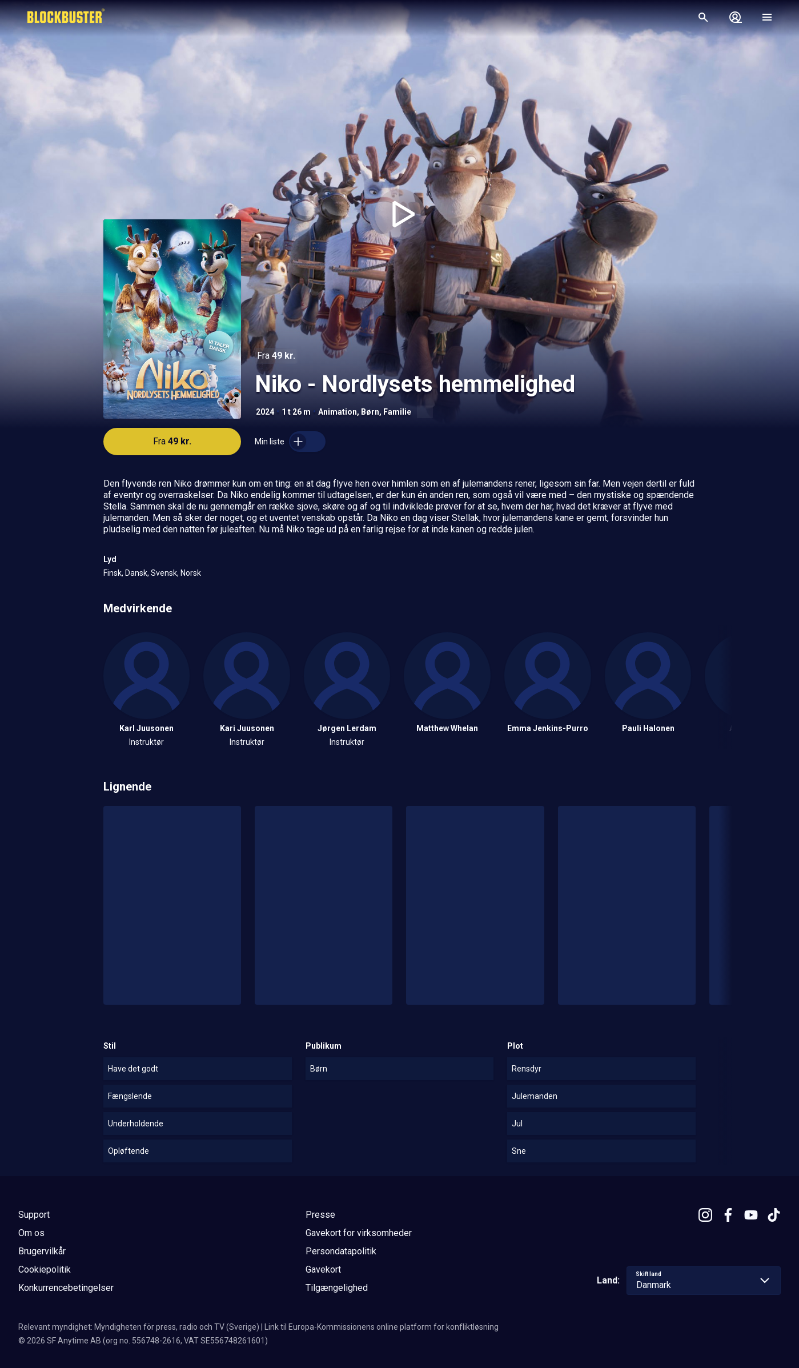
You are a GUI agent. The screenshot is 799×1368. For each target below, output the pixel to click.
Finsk (112, 572)
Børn (370, 411)
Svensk (164, 572)
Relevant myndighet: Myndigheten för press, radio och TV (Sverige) (138, 1326)
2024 (265, 411)
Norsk (190, 572)
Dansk (136, 572)
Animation (337, 411)
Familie (397, 411)
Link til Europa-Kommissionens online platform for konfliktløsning (381, 1326)
